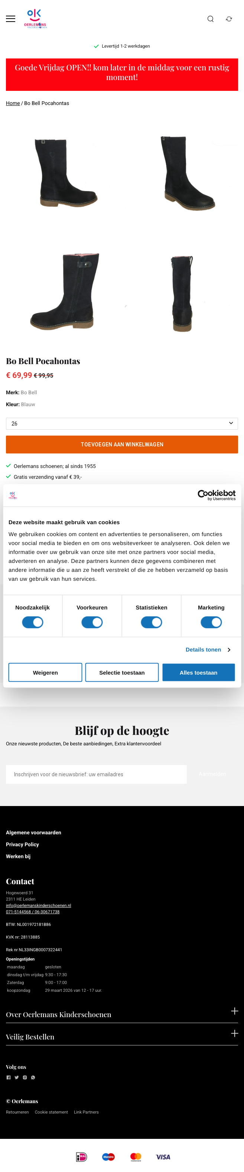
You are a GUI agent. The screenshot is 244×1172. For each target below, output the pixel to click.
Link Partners (86, 1112)
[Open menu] (10, 19)
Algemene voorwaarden (33, 833)
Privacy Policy (22, 845)
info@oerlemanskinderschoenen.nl (38, 905)
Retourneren (17, 1112)
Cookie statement (51, 1112)
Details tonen (203, 650)
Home (13, 103)
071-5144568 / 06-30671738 (32, 911)
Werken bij (18, 857)
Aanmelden (212, 774)
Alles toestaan (199, 672)
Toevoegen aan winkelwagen (122, 445)
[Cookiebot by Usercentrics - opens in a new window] (202, 495)
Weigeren (45, 672)
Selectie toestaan (122, 672)
